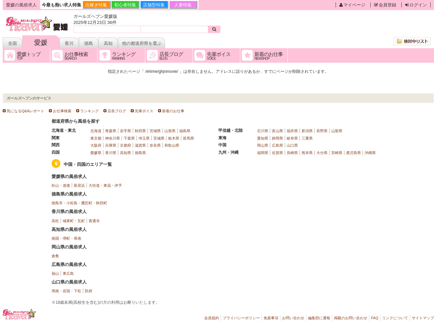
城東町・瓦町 (74, 221)
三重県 (307, 138)
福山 (55, 273)
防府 (88, 291)
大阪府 (95, 145)
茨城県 (158, 138)
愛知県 (262, 138)
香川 (69, 43)
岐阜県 (292, 138)
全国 (12, 43)
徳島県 (140, 153)
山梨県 (336, 131)
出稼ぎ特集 (96, 4)
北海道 (95, 131)
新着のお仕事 (173, 111)
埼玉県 (144, 138)
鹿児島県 (353, 153)
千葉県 (129, 138)
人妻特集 (183, 4)
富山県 (277, 131)
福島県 (184, 131)
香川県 (110, 153)
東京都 (95, 138)
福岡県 (262, 153)
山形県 (170, 131)
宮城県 (155, 131)
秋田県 (140, 131)
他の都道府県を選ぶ (141, 43)
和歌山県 (171, 145)
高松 (55, 221)
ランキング (89, 111)
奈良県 (155, 145)
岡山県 (262, 145)
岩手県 (125, 131)
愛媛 (41, 42)
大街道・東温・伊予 (105, 185)
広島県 (277, 145)
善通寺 (94, 221)
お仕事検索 (62, 111)
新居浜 (79, 185)
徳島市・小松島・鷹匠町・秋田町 (79, 203)
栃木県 (173, 138)
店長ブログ (116, 111)
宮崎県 (336, 153)
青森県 (110, 131)
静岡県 (277, 138)
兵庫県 (110, 145)
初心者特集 (125, 4)
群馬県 (188, 138)
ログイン (416, 4)
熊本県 (307, 153)
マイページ (352, 4)
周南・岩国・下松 (66, 291)
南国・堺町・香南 (66, 238)
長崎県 (292, 153)
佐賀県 (277, 153)
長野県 (322, 131)
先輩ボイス (144, 111)
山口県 (292, 145)
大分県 (322, 153)
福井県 (292, 131)
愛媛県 (95, 153)
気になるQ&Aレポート (25, 111)
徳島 (88, 43)
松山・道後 (61, 185)
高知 (108, 43)
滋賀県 (140, 145)
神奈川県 (112, 138)
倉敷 (55, 256)
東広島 (68, 273)
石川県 (262, 131)
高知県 (125, 153)
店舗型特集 (154, 4)
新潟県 (307, 131)
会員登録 (385, 4)
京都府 (125, 145)
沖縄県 (370, 153)
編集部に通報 (319, 318)
